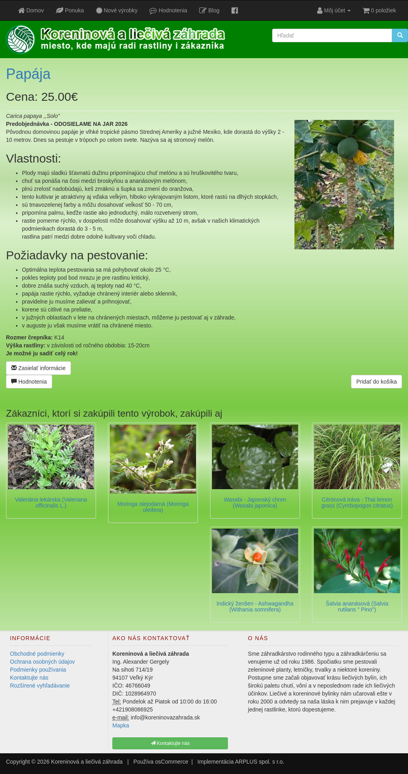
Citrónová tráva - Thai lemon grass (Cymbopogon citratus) (357, 502)
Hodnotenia (29, 381)
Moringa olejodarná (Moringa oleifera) (153, 507)
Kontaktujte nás (29, 677)
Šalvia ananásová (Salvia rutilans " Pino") (357, 606)
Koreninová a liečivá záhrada (87, 761)
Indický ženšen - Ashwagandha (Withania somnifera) (254, 606)
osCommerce (171, 761)
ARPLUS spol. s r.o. (259, 761)
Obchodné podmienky (37, 654)
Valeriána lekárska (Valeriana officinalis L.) (51, 502)
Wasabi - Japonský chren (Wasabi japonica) (255, 502)
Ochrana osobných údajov (42, 661)
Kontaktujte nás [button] (170, 743)
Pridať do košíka (376, 381)
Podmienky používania (38, 669)
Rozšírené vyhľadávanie (40, 685)
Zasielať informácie (38, 368)
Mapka (120, 725)
